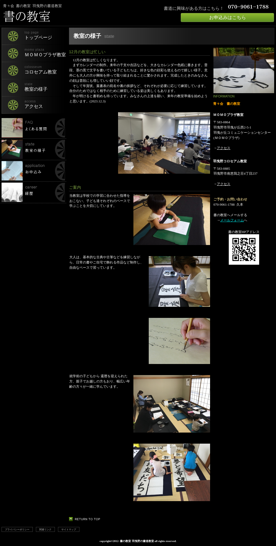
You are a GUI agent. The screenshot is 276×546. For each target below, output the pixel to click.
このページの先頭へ (86, 519)
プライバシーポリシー (17, 529)
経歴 (33, 192)
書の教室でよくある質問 (33, 128)
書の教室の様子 (33, 149)
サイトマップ (68, 529)
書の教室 (75, 16)
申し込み (33, 171)
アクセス (223, 148)
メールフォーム (232, 220)
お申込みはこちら (227, 17)
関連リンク (45, 529)
